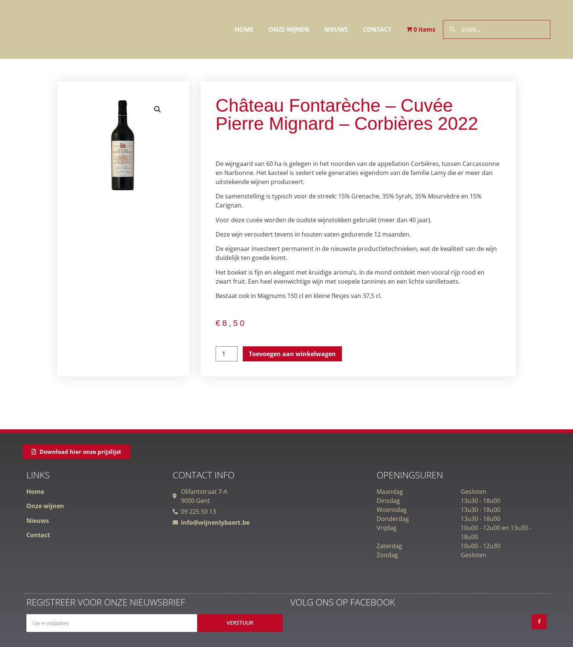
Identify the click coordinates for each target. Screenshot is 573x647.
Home (244, 29)
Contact (377, 29)
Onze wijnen (288, 29)
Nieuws (336, 29)
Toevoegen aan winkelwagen (292, 354)
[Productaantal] (226, 353)
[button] (157, 109)
